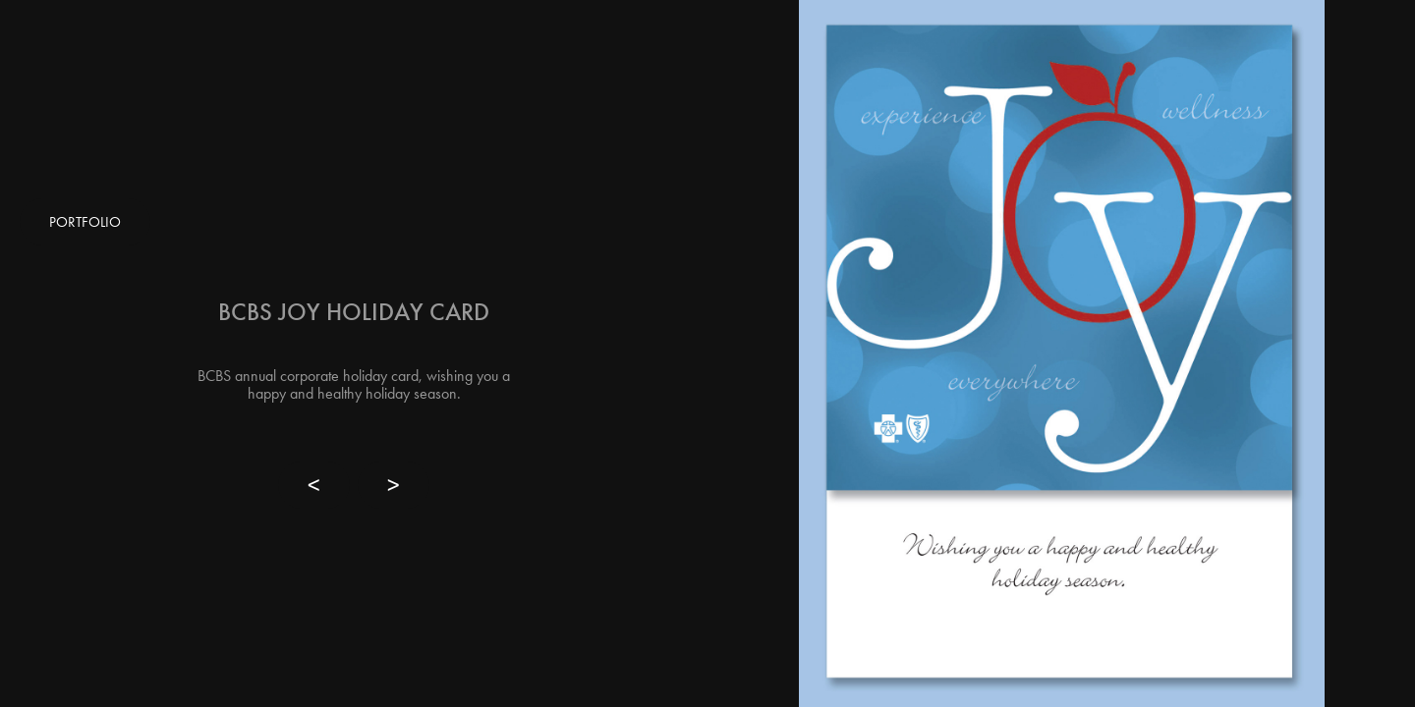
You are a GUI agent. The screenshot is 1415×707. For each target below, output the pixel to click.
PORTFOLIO (85, 222)
